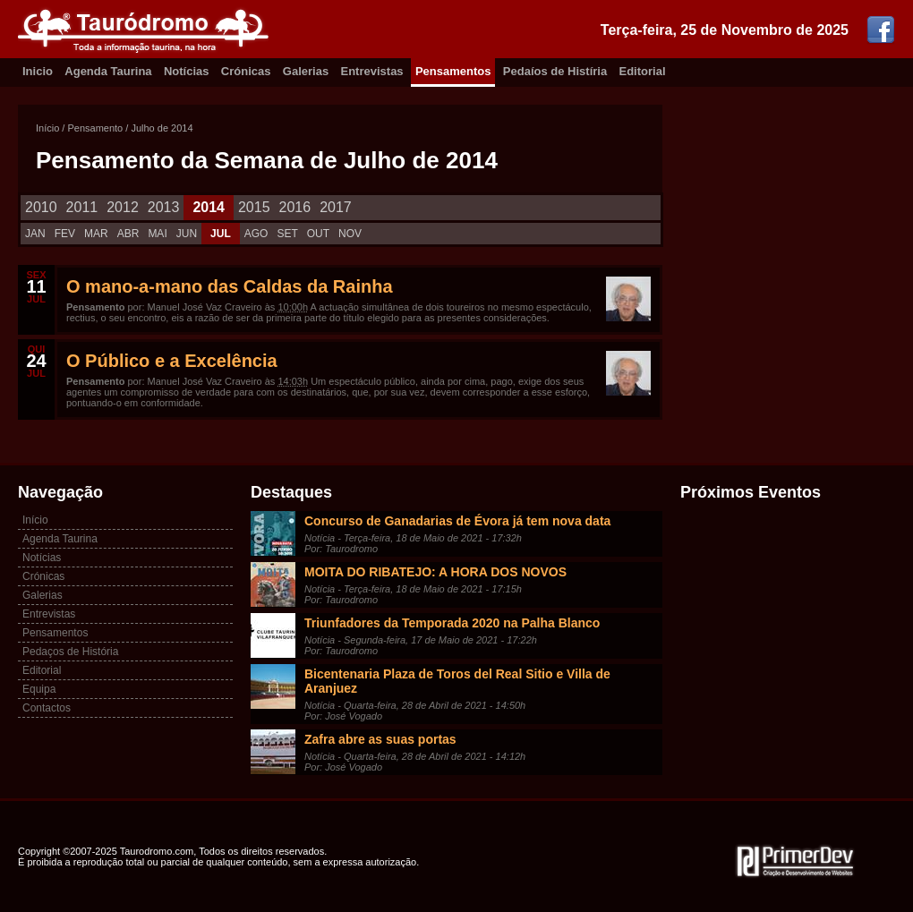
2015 (254, 207)
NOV (350, 233)
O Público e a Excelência (171, 361)
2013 (164, 207)
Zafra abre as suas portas (380, 739)
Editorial (642, 71)
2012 (123, 207)
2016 (295, 207)
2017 (336, 207)
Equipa (38, 689)
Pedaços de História (70, 651)
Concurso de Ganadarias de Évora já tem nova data (457, 521)
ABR (128, 233)
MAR (96, 233)
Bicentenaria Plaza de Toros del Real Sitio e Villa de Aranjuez (457, 681)
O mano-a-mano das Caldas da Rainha (229, 286)
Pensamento (95, 128)
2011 (82, 207)
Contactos (46, 708)
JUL (220, 233)
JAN (35, 233)
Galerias (306, 71)
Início (47, 128)
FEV (65, 233)
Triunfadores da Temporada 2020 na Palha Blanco (452, 623)
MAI (157, 233)
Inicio (37, 71)
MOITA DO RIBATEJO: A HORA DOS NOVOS (435, 572)
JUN (186, 233)
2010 (41, 207)
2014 (208, 207)
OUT (318, 233)
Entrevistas (372, 71)
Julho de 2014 (161, 128)
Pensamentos (453, 71)
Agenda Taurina (107, 71)
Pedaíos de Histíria (555, 71)
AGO (256, 233)
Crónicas (246, 71)
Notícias (186, 71)
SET (287, 233)
